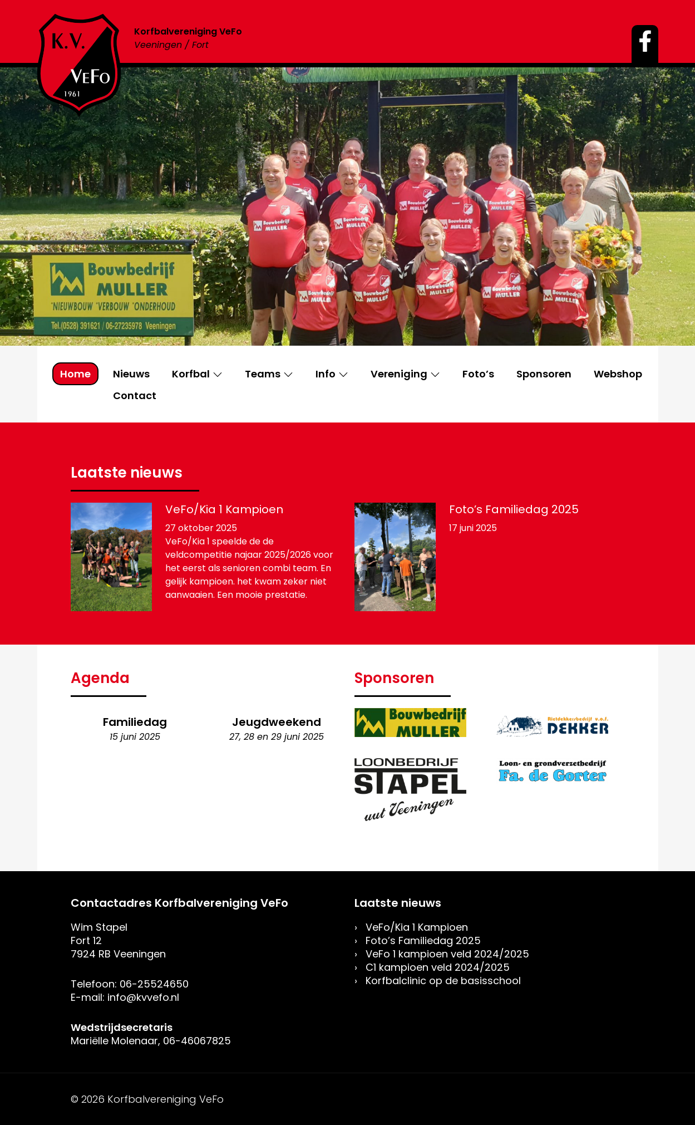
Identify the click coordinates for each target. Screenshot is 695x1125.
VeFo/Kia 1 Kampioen (224, 509)
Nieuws (131, 374)
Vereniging (399, 374)
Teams (262, 374)
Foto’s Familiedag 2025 (514, 509)
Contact (134, 395)
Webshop (618, 374)
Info (326, 374)
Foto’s (478, 374)
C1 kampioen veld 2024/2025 (438, 967)
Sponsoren (543, 374)
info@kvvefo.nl (143, 997)
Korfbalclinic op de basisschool (443, 981)
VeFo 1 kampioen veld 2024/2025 (447, 954)
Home (75, 374)
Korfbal (191, 374)
